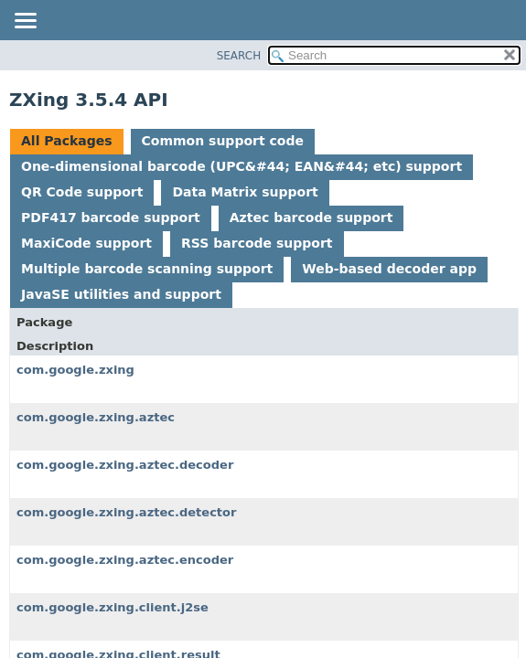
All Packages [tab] (67, 140)
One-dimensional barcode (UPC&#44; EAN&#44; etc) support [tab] (241, 166)
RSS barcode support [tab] (256, 243)
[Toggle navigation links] (24, 22)
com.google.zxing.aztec (95, 417)
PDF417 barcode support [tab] (110, 217)
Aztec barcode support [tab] (311, 217)
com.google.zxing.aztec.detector (126, 512)
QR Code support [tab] (82, 192)
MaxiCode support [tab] (86, 243)
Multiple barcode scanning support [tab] (147, 268)
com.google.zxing (75, 370)
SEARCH (239, 55)
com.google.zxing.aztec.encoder (124, 560)
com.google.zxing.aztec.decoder (124, 465)
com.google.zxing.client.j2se (112, 607)
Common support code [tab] (223, 140)
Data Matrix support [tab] (244, 192)
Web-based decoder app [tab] (389, 268)
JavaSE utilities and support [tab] (121, 294)
